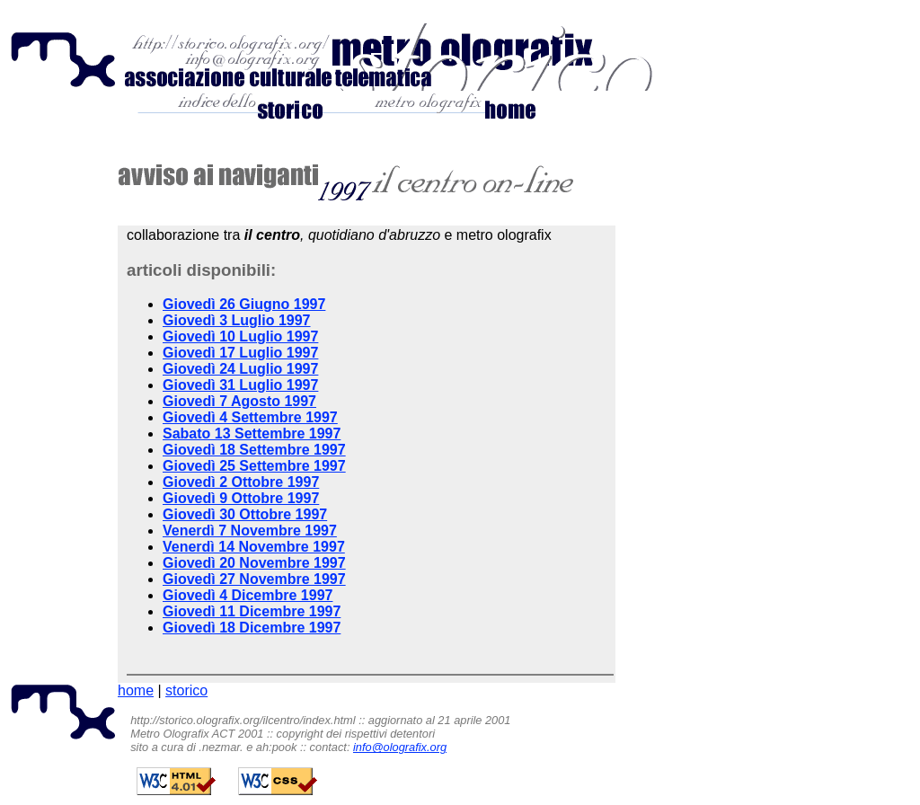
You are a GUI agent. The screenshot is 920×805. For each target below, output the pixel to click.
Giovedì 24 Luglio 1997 (240, 368)
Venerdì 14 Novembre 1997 (254, 546)
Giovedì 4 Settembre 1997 (250, 417)
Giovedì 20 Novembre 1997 (254, 563)
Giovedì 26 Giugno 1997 (244, 304)
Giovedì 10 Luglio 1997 (240, 336)
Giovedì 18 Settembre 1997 (254, 449)
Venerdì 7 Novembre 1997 (250, 530)
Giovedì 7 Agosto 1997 (239, 401)
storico (186, 690)
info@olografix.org (400, 747)
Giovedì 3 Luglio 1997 (237, 320)
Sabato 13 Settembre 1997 (252, 433)
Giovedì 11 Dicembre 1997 (252, 611)
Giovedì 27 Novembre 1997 (254, 579)
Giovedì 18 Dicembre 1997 (252, 627)
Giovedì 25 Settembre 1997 (254, 465)
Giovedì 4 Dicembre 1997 (247, 595)
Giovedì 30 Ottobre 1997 (245, 514)
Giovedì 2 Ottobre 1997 (241, 482)
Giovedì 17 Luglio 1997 (240, 352)
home (136, 690)
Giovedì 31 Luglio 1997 (240, 385)
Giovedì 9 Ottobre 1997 (241, 498)
